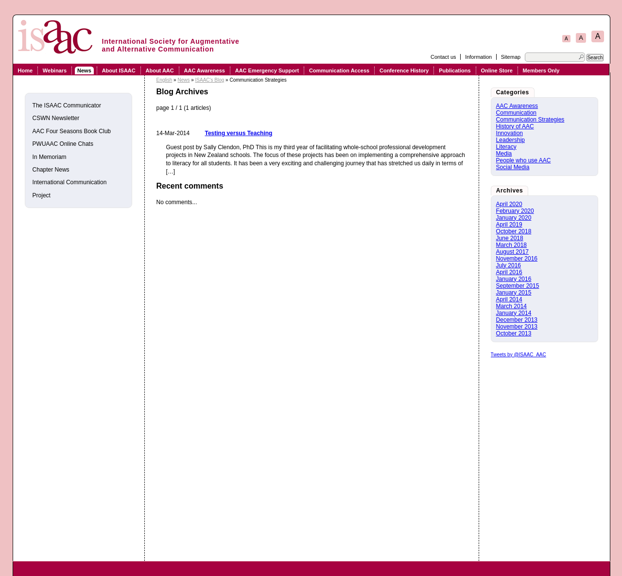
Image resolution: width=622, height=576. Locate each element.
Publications (454, 70)
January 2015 (514, 292)
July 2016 (508, 265)
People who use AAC (523, 160)
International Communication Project (70, 188)
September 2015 (517, 285)
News (84, 70)
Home (25, 70)
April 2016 (509, 272)
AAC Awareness (204, 70)
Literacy (506, 146)
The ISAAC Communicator (67, 105)
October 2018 (514, 231)
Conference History (404, 70)
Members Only (541, 70)
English (164, 80)
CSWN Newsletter (56, 118)
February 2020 (515, 211)
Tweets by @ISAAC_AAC (518, 354)
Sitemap (510, 57)
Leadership (510, 140)
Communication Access (339, 70)
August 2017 (512, 251)
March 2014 (511, 306)
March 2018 (511, 245)
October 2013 (514, 333)
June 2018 (509, 238)
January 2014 (514, 313)
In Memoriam (50, 157)
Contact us (443, 57)
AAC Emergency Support (267, 70)
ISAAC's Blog (210, 80)
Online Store (496, 70)
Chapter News (51, 169)
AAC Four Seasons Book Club (72, 131)
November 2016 (516, 258)
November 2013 (516, 326)
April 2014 (509, 299)
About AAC (160, 70)
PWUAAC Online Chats (63, 143)
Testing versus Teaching (239, 133)
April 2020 (509, 204)
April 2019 (509, 224)
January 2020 (514, 217)
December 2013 (516, 319)
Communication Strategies (530, 119)
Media (504, 153)
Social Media (513, 167)
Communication (516, 112)
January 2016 (514, 279)
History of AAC (515, 126)
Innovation (509, 133)
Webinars (55, 70)
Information (478, 57)
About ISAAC (119, 70)
